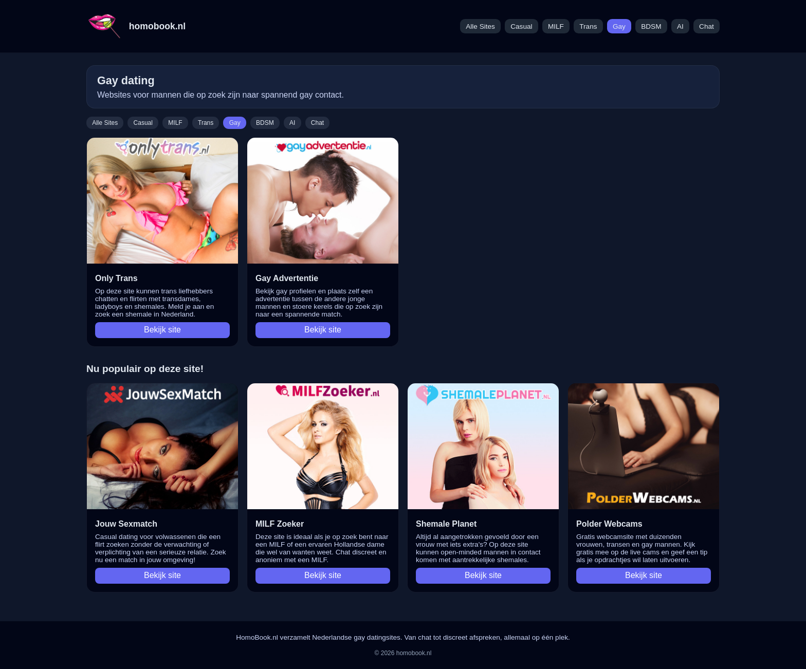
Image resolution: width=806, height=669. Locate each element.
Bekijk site (162, 329)
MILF (556, 26)
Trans (588, 26)
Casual (521, 26)
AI (680, 26)
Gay (619, 26)
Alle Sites (480, 26)
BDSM (651, 26)
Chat (706, 26)
